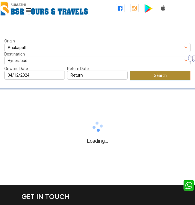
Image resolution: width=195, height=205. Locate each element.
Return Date (78, 69)
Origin (9, 41)
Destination (14, 54)
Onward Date (16, 69)
